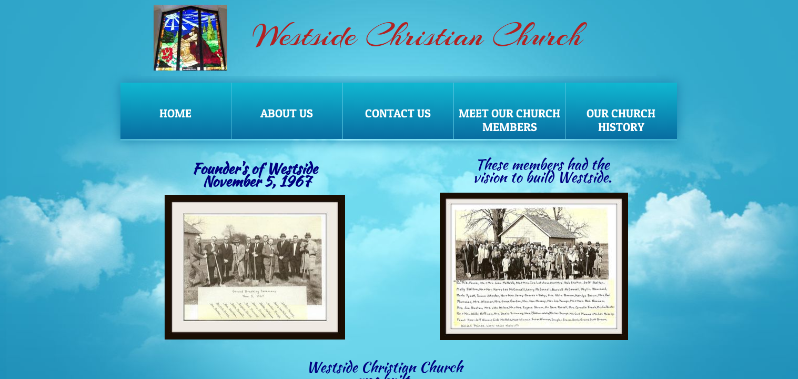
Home (175, 113)
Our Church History (621, 120)
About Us (286, 113)
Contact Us (398, 113)
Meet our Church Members (509, 120)
